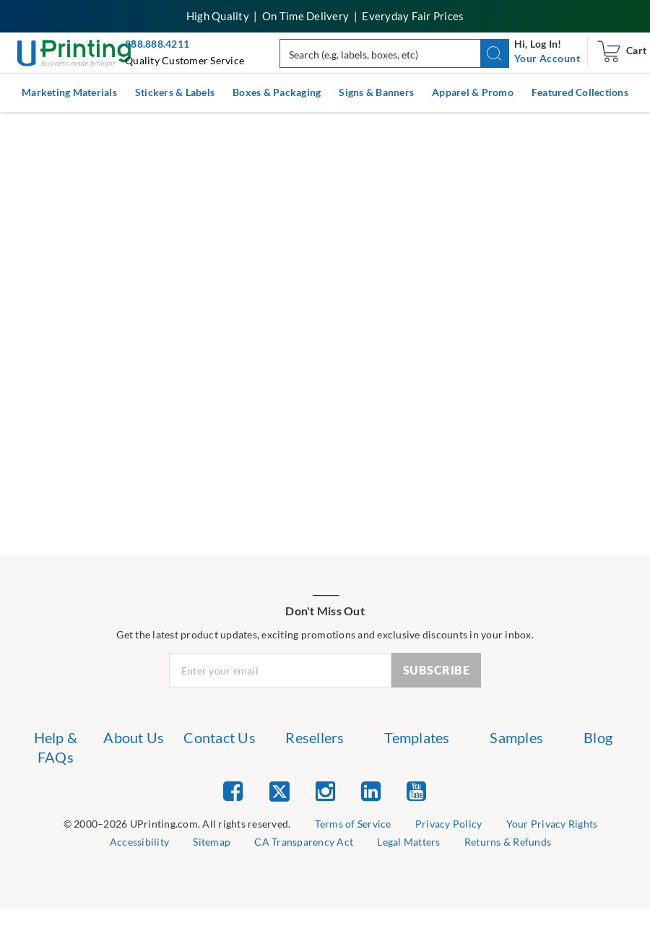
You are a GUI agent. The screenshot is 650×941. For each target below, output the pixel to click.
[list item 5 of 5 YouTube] (416, 790)
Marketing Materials (69, 92)
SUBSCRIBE (436, 670)
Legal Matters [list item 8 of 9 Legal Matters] (408, 842)
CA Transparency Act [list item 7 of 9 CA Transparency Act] (303, 842)
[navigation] (547, 58)
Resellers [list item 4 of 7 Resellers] (314, 737)
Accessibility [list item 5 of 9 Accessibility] (139, 842)
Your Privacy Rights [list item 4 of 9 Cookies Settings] (552, 824)
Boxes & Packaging (277, 92)
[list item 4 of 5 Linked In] (371, 790)
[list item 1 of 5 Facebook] (233, 790)
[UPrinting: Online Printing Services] (76, 51)
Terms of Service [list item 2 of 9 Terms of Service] (353, 824)
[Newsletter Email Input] (280, 670)
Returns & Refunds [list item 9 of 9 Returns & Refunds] (507, 842)
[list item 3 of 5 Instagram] (325, 790)
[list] (177, 824)
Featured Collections (580, 92)
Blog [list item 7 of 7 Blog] (598, 737)
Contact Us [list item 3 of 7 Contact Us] (219, 737)
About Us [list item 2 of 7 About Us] (133, 737)
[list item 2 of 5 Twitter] (279, 793)
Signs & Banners (376, 92)
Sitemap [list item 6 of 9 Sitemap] (211, 842)
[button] (495, 53)
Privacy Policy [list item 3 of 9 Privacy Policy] (448, 824)
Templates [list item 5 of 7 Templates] (416, 737)
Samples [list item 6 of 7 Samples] (516, 737)
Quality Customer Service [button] (184, 60)
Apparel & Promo (473, 92)
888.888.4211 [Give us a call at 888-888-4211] (157, 44)
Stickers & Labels (174, 92)
